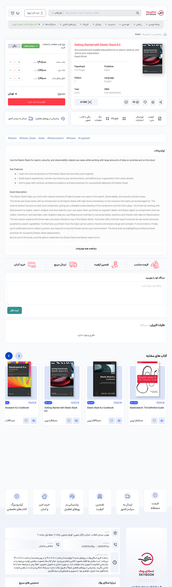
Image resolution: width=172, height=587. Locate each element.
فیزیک (85, 24)
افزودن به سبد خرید (36, 102)
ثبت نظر (15, 310)
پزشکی (98, 24)
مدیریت (111, 24)
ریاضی (139, 24)
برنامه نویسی (154, 24)
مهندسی (125, 24)
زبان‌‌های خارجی (69, 24)
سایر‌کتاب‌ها (50, 24)
